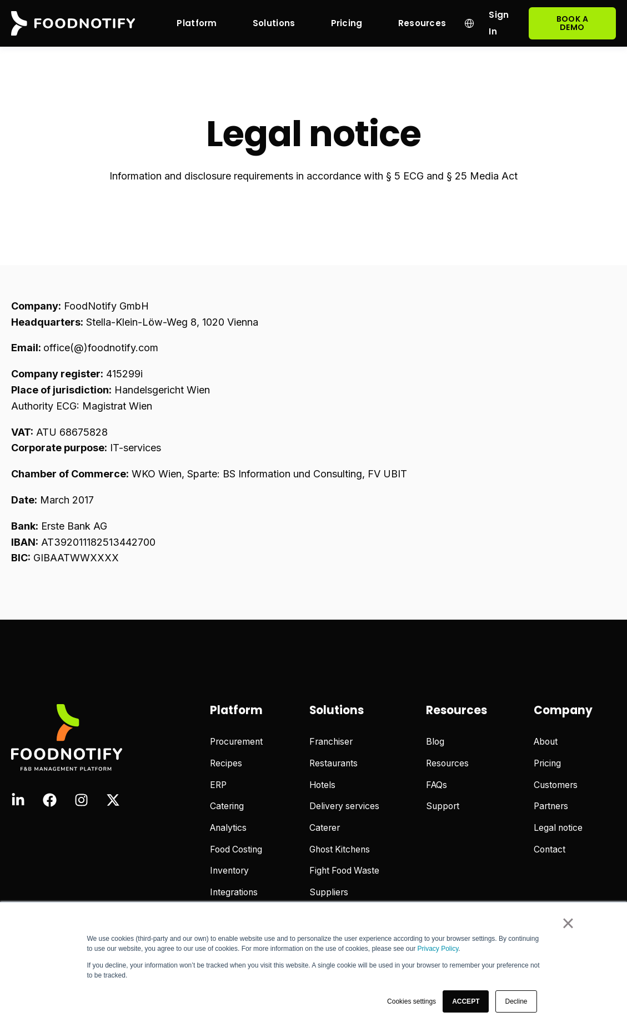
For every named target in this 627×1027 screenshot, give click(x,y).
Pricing (547, 763)
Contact (549, 849)
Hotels (322, 785)
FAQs (436, 785)
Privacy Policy (438, 949)
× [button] (567, 923)
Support (442, 806)
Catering (227, 806)
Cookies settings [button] (411, 1001)
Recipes (226, 763)
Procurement (236, 741)
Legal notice (558, 827)
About (546, 741)
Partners (551, 806)
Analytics (228, 827)
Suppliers (328, 892)
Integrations (234, 892)
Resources (447, 763)
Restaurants (333, 763)
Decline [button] (516, 1001)
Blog (435, 741)
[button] (466, 1001)
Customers (556, 785)
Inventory (229, 870)
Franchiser (331, 741)
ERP (218, 785)
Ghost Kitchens (339, 849)
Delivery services (344, 806)
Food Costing (236, 849)
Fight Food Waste (344, 870)
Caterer (324, 827)
